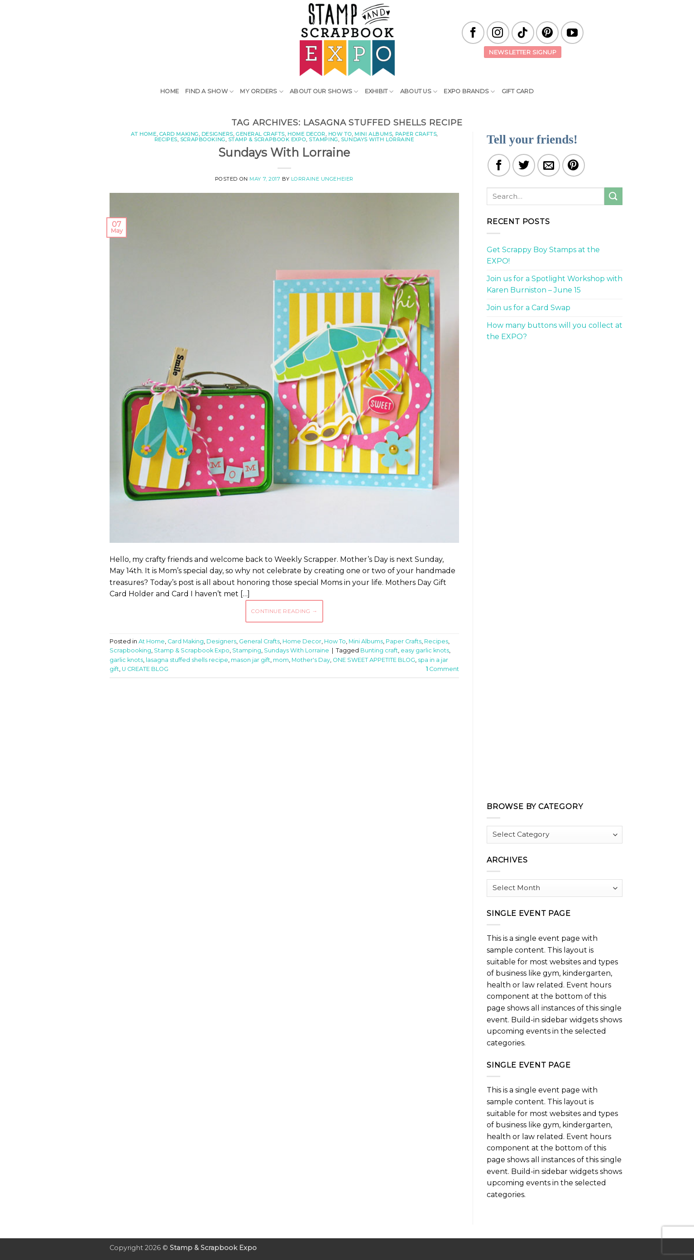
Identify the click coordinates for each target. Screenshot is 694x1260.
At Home (144, 134)
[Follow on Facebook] (473, 32)
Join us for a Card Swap (528, 307)
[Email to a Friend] (548, 165)
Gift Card (518, 91)
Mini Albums (373, 134)
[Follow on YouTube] (572, 32)
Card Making (179, 134)
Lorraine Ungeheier (322, 179)
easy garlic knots (425, 650)
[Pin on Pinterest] (573, 165)
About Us (419, 91)
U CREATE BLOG (145, 669)
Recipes (165, 139)
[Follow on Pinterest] (547, 32)
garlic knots (126, 659)
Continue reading (284, 611)
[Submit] (613, 196)
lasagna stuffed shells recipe (187, 659)
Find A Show (209, 91)
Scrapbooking (202, 139)
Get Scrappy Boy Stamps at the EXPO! (543, 255)
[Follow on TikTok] (523, 32)
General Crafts (260, 134)
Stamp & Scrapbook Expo (267, 139)
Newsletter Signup (522, 52)
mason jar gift (250, 659)
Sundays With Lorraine (377, 139)
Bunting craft (379, 650)
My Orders (261, 91)
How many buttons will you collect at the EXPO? (554, 331)
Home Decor (306, 134)
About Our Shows (324, 91)
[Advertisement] (284, 712)
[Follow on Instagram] (498, 32)
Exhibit (379, 91)
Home (169, 91)
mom (281, 659)
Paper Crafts (416, 134)
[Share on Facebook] (499, 165)
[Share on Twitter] (523, 165)
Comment (442, 669)
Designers (217, 134)
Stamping (323, 139)
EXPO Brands (469, 91)
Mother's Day (311, 659)
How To (340, 134)
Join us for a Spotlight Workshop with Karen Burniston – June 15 (554, 284)
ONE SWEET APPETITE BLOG (374, 659)
